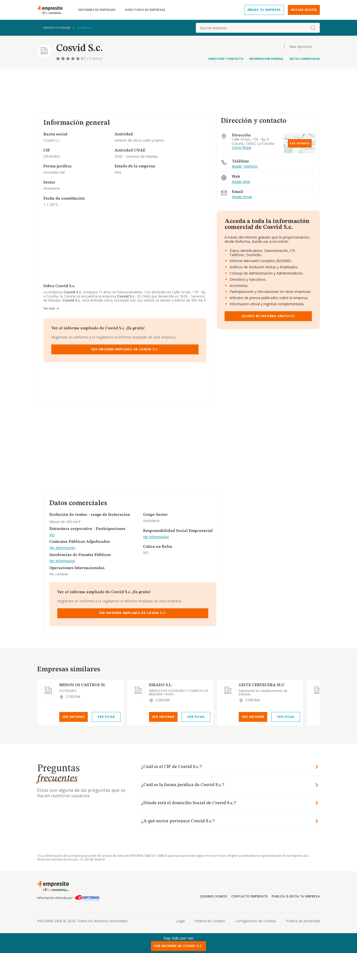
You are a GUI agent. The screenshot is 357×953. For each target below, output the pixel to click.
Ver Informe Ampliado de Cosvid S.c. (125, 349)
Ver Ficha (106, 717)
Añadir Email (242, 197)
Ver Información (62, 548)
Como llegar (241, 148)
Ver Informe (73, 717)
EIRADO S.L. (160, 685)
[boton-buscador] (313, 28)
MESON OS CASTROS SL (82, 685)
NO (52, 535)
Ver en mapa (300, 143)
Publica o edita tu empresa (296, 896)
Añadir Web (241, 182)
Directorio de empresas (145, 10)
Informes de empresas (96, 10)
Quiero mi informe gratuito (268, 316)
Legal (180, 921)
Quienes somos (213, 896)
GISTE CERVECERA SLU (262, 685)
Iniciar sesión (304, 10)
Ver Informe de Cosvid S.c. (178, 946)
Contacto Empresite (249, 896)
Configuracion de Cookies (255, 921)
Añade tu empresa (264, 10)
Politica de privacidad (303, 921)
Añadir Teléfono (245, 166)
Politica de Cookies (210, 921)
